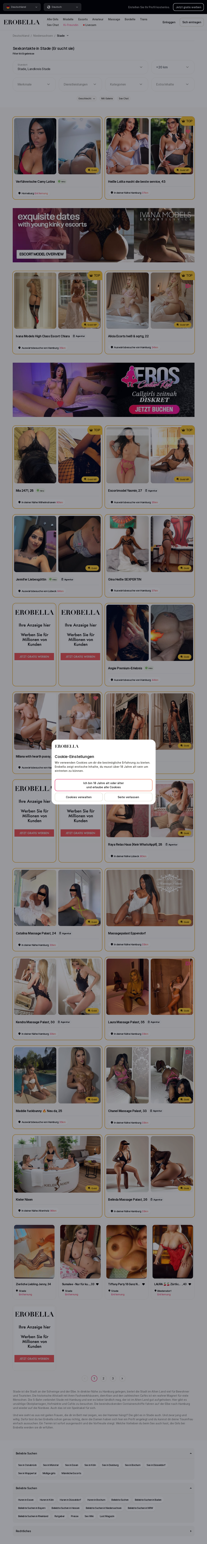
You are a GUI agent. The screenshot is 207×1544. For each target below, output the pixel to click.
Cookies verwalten (79, 797)
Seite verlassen (128, 797)
